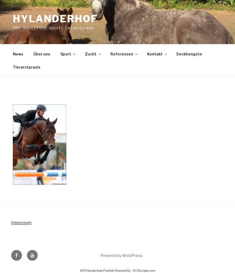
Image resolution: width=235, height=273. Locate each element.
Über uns (41, 54)
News (18, 54)
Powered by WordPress (121, 255)
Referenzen (124, 54)
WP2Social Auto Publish (97, 270)
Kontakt (157, 54)
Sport (68, 54)
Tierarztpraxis (26, 67)
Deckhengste (189, 54)
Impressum (21, 222)
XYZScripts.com (144, 270)
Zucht (93, 54)
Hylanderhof (55, 19)
